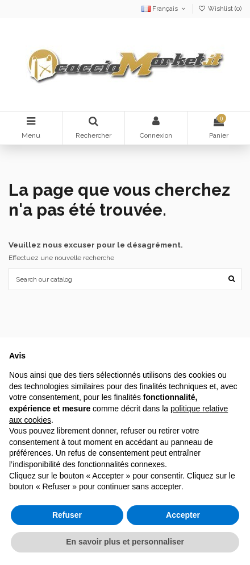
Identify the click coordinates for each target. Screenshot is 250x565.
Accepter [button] (183, 514)
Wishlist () (219, 9)
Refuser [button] (67, 514)
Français (164, 9)
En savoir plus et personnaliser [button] (125, 541)
